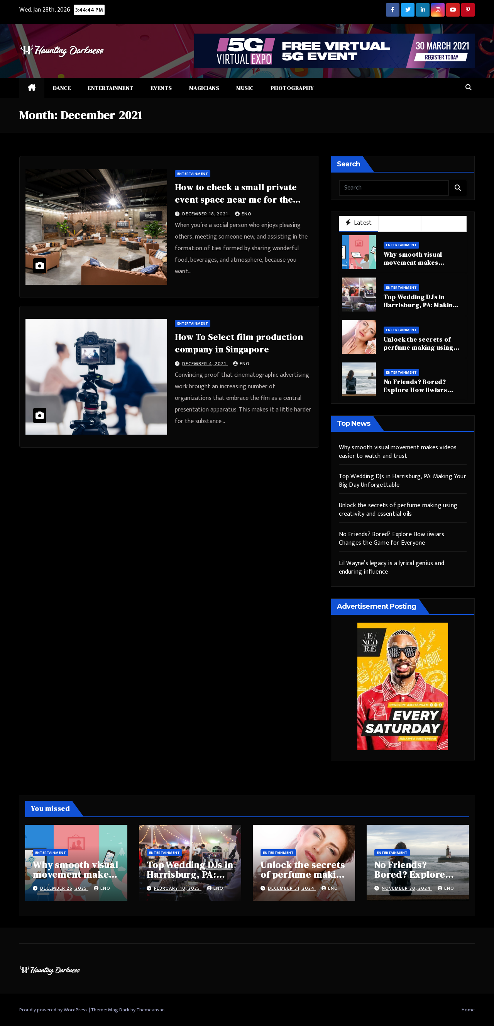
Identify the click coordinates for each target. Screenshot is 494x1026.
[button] (468, 88)
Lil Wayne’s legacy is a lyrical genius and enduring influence (391, 567)
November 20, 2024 (407, 888)
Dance (62, 88)
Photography (292, 88)
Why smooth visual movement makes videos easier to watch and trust (419, 266)
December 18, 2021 (206, 214)
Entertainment (111, 88)
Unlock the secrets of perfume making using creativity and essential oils (421, 351)
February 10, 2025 (177, 888)
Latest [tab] (358, 223)
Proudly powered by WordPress (54, 1010)
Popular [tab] (399, 223)
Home (468, 1010)
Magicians (204, 88)
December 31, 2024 (292, 888)
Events (161, 88)
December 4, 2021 (205, 363)
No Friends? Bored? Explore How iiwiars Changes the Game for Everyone (418, 394)
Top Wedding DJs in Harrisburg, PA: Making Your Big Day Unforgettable (420, 309)
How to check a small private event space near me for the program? (235, 199)
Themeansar (150, 1010)
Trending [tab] (444, 223)
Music (245, 88)
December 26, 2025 (64, 888)
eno (243, 214)
